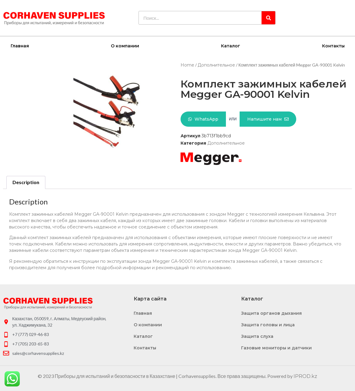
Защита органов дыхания (271, 313)
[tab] (25, 182)
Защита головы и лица (268, 324)
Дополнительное (216, 64)
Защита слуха (257, 336)
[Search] (268, 17)
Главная (20, 45)
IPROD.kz (305, 376)
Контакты (333, 45)
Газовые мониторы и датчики (276, 347)
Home (187, 64)
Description (25, 182)
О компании (125, 45)
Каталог (230, 45)
